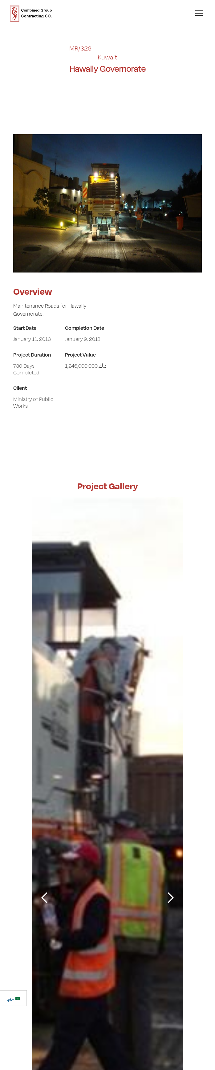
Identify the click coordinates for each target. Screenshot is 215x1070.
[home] (31, 13)
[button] (198, 13)
